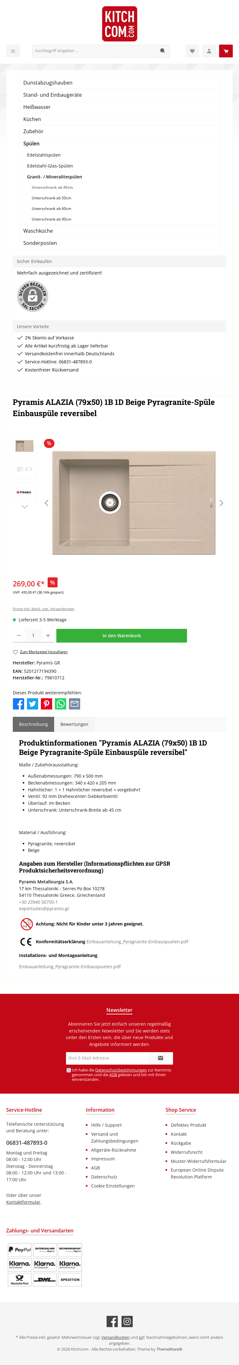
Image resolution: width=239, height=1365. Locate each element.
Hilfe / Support (106, 1125)
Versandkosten (115, 1337)
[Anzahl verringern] (19, 636)
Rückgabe (181, 1143)
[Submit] (160, 1058)
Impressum (103, 1159)
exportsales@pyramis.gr (44, 908)
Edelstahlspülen (44, 155)
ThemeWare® (169, 1349)
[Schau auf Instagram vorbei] (127, 1321)
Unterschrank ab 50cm (51, 198)
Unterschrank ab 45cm (52, 187)
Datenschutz (104, 1177)
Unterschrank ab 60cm (51, 208)
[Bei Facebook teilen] (19, 703)
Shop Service (181, 1109)
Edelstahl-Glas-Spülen (50, 166)
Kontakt (179, 1134)
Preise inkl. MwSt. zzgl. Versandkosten (43, 608)
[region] (119, 503)
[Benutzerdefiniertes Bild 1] (44, 1264)
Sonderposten (40, 243)
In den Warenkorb (122, 636)
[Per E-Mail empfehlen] (75, 703)
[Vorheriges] (47, 503)
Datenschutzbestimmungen (121, 1070)
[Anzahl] (33, 636)
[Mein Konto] (209, 51)
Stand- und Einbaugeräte (52, 94)
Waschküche (38, 230)
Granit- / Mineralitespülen (54, 177)
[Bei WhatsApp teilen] (61, 703)
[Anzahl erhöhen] (48, 636)
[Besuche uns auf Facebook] (112, 1321)
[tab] (33, 724)
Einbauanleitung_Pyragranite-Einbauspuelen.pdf (137, 942)
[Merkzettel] (192, 51)
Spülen (31, 143)
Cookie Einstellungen (113, 1186)
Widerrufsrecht (187, 1152)
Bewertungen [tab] (74, 724)
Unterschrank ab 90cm (51, 219)
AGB (113, 1074)
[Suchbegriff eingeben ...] (94, 51)
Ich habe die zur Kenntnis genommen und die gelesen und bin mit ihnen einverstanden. (121, 1074)
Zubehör (33, 131)
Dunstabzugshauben (48, 82)
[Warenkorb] (226, 51)
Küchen (32, 119)
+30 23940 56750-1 (38, 902)
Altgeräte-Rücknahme (113, 1150)
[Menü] (13, 51)
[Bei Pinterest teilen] (47, 703)
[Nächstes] (221, 503)
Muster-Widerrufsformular (199, 1161)
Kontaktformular (23, 1202)
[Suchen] (163, 51)
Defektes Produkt (188, 1125)
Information (100, 1109)
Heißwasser (37, 107)
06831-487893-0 (26, 1142)
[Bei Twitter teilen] (33, 703)
